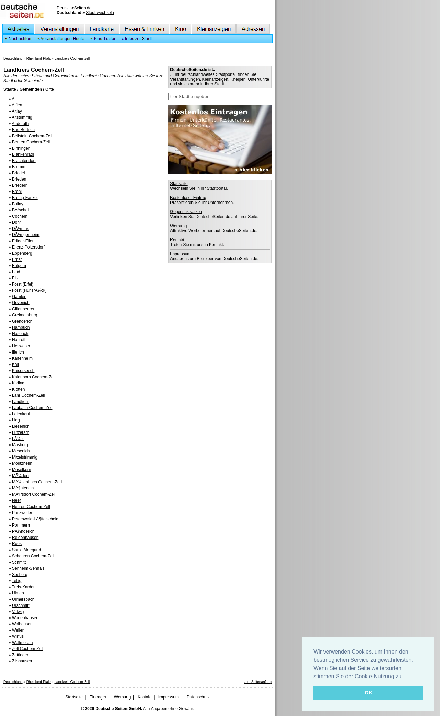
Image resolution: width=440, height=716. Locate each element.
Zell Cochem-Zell (27, 648)
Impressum (180, 254)
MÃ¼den (20, 475)
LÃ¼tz (18, 438)
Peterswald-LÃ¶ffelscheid (35, 519)
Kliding (18, 383)
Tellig (16, 580)
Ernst (17, 259)
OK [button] (368, 692)
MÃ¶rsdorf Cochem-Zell (33, 494)
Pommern (21, 525)
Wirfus (18, 636)
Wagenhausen (25, 617)
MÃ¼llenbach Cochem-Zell (37, 482)
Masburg (20, 444)
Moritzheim (22, 463)
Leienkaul (21, 414)
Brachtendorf (24, 160)
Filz (15, 278)
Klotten (18, 389)
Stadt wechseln (100, 12)
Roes (17, 543)
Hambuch (21, 327)
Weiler (18, 630)
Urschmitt (21, 605)
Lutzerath (20, 432)
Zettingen (20, 655)
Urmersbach (23, 599)
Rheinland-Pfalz (38, 58)
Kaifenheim (22, 358)
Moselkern (21, 469)
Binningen (21, 148)
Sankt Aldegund (26, 549)
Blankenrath (23, 154)
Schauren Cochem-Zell (33, 556)
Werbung (178, 225)
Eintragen (98, 697)
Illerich (18, 352)
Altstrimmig (22, 117)
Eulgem (19, 265)
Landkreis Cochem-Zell (72, 58)
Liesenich (21, 426)
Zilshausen (22, 661)
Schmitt (19, 562)
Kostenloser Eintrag (188, 197)
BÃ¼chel (20, 210)
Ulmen (18, 593)
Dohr (16, 222)
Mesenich (21, 451)
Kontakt (177, 240)
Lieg (16, 420)
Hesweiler (21, 346)
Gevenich (21, 302)
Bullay (17, 203)
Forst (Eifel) (22, 284)
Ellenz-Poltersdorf (28, 247)
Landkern (20, 401)
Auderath (20, 123)
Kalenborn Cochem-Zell (33, 376)
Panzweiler (22, 512)
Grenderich (22, 321)
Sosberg (20, 574)
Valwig (18, 611)
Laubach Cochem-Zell (32, 407)
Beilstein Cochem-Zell (32, 136)
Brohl (17, 191)
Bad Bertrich (23, 129)
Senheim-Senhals (28, 568)
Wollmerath (22, 642)
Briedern (20, 185)
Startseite (179, 183)
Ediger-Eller (23, 241)
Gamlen (19, 296)
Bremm (18, 166)
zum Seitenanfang (258, 682)
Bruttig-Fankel (25, 197)
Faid (16, 271)
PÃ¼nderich (23, 531)
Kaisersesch (23, 370)
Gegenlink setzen (186, 211)
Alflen (17, 105)
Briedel (18, 173)
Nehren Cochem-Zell (31, 506)
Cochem (20, 216)
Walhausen (22, 624)
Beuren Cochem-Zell (31, 142)
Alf (14, 98)
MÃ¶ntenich (23, 488)
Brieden (19, 179)
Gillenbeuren (23, 309)
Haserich (20, 333)
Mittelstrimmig (24, 457)
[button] (406, 677)
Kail (15, 364)
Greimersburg (24, 315)
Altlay (17, 111)
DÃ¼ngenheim (25, 234)
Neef (16, 500)
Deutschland (13, 58)
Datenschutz (198, 697)
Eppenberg (22, 253)
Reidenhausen (25, 537)
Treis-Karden (24, 587)
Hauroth (19, 339)
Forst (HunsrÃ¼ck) (29, 290)
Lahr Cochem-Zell (28, 395)
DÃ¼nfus (20, 228)
